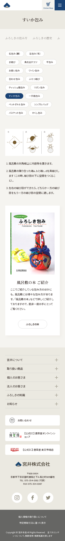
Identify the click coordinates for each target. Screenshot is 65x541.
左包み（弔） (35, 53)
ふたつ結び (34, 79)
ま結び (12, 62)
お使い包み (14, 70)
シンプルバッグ (41, 104)
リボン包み (39, 87)
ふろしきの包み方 (16, 38)
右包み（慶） (14, 53)
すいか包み (14, 96)
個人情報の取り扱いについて (32, 516)
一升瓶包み (34, 96)
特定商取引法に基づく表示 (32, 522)
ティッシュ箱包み (17, 87)
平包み (49, 62)
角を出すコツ (30, 62)
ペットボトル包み (17, 104)
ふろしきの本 (32, 324)
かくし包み (37, 112)
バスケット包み (16, 112)
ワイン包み (34, 70)
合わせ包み (14, 79)
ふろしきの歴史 (42, 38)
